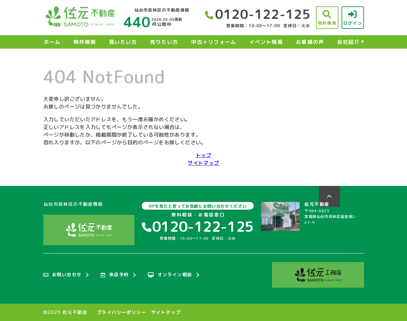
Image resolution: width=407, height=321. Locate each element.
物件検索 (84, 41)
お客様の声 (310, 41)
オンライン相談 (170, 274)
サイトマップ (203, 162)
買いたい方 (123, 41)
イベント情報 (266, 41)
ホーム (52, 41)
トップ (203, 155)
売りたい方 (164, 41)
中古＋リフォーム (213, 41)
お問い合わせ (62, 274)
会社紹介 (348, 41)
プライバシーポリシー (121, 312)
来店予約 (115, 274)
